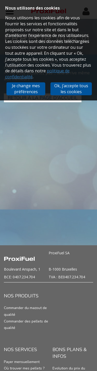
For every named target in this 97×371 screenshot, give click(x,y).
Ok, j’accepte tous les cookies (71, 88)
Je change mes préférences (26, 88)
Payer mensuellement (22, 361)
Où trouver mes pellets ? (24, 368)
